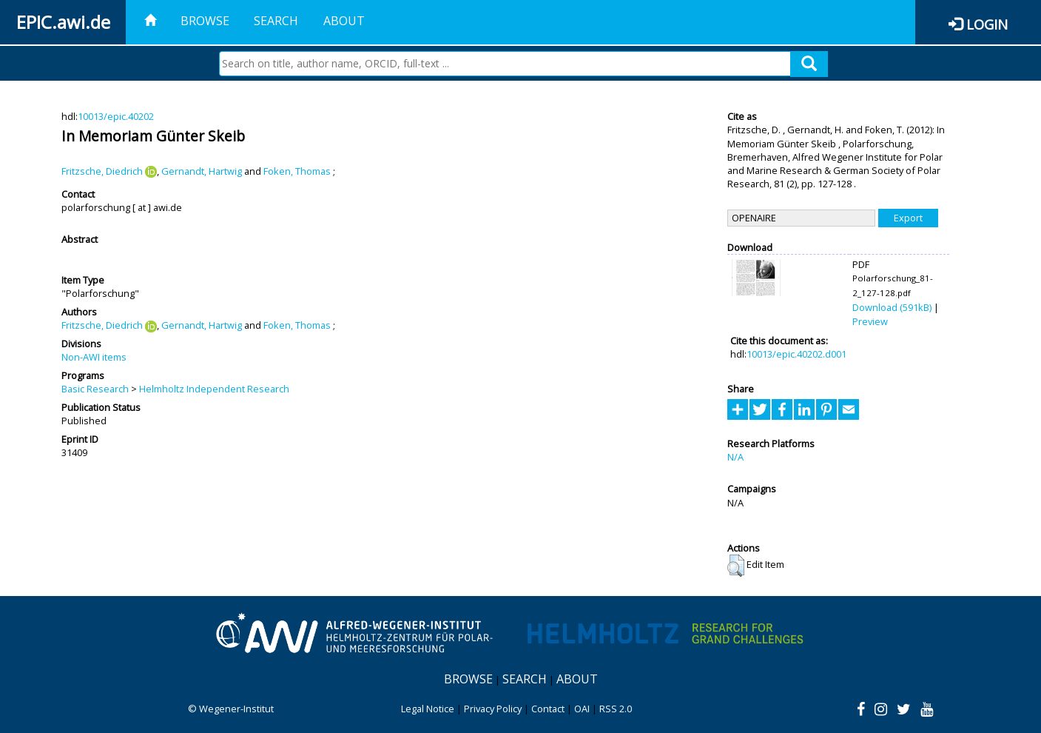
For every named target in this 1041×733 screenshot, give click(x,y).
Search (276, 21)
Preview (870, 321)
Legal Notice (427, 708)
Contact (548, 708)
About (344, 21)
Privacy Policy (493, 708)
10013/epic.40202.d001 (796, 354)
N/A (735, 456)
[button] (735, 566)
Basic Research (95, 388)
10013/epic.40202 (116, 116)
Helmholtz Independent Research (214, 388)
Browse (205, 21)
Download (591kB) (891, 307)
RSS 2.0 (615, 708)
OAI (582, 708)
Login (987, 24)
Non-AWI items (94, 357)
